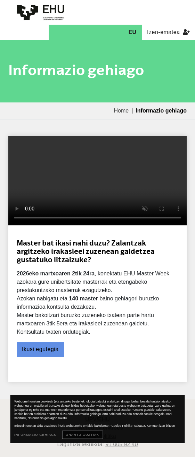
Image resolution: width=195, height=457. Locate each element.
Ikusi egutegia (40, 349)
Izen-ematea (168, 32)
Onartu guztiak (82, 435)
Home (121, 111)
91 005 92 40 (121, 444)
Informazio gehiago (35, 435)
